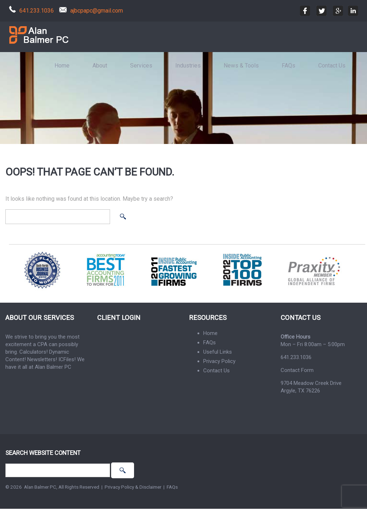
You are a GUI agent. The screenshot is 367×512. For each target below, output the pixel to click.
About (99, 65)
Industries (188, 65)
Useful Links (217, 352)
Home (62, 65)
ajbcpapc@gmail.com (96, 10)
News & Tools (241, 65)
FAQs (288, 65)
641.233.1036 (36, 10)
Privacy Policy (219, 361)
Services (141, 65)
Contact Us (331, 65)
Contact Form (297, 370)
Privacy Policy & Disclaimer (133, 487)
